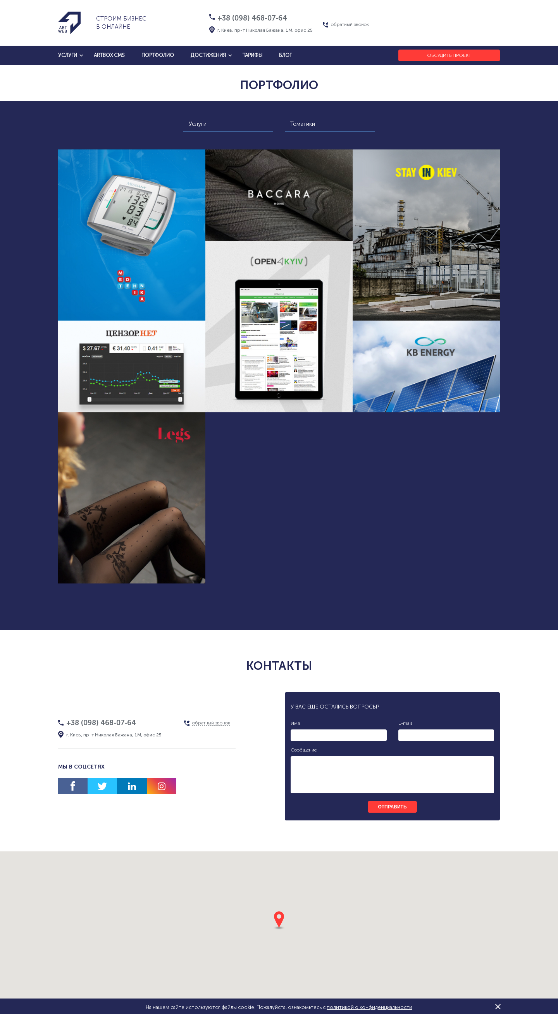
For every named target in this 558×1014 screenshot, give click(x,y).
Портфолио (157, 55)
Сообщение (304, 750)
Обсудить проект (449, 55)
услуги (67, 55)
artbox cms (109, 55)
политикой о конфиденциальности (369, 1007)
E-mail (405, 723)
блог (285, 55)
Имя (295, 723)
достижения (208, 55)
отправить (392, 807)
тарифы (252, 55)
